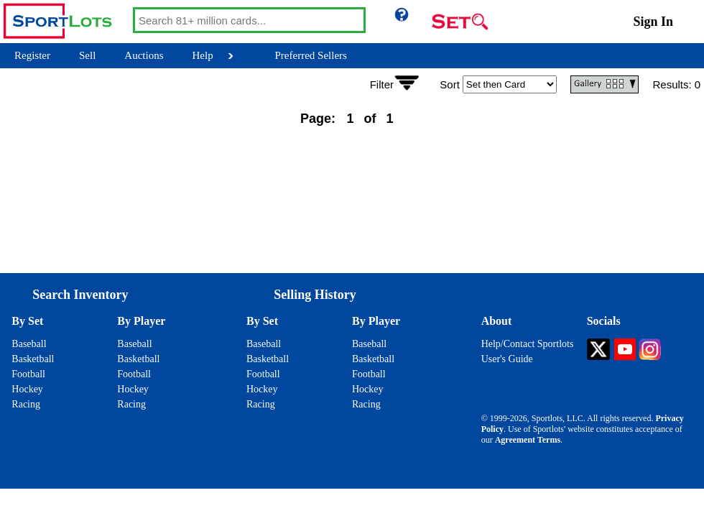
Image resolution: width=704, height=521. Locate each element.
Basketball (32, 359)
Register (32, 55)
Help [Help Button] (203, 55)
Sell (87, 55)
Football (28, 374)
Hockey (27, 389)
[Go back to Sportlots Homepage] (66, 21)
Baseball (28, 343)
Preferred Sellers (311, 55)
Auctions (143, 55)
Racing (25, 404)
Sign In (653, 21)
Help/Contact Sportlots (527, 343)
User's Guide (507, 359)
